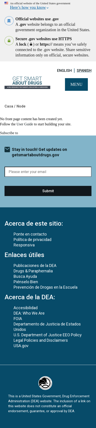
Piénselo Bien (26, 281)
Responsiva (24, 245)
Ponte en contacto (30, 234)
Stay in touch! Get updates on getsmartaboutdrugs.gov (39, 152)
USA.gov (21, 345)
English (64, 70)
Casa (9, 106)
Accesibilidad (26, 307)
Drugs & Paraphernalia (33, 271)
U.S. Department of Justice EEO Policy (48, 334)
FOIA (18, 318)
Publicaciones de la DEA (35, 265)
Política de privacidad (32, 239)
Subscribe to (9, 133)
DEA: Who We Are (29, 313)
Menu (76, 84)
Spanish (84, 70)
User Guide (25, 124)
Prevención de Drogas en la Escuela (45, 287)
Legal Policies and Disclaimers (41, 340)
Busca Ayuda (25, 276)
